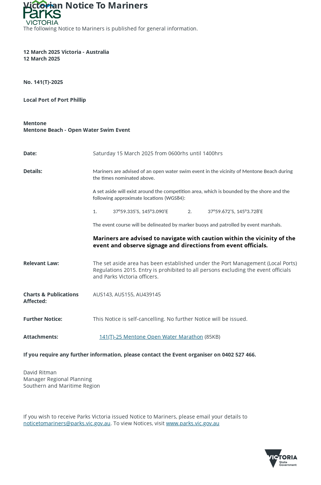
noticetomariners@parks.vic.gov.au (66, 423)
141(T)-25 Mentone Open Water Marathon (151, 336)
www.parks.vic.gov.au (192, 423)
